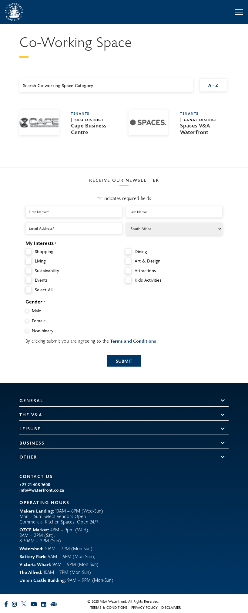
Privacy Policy (144, 607)
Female (39, 320)
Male (36, 310)
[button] (223, 401)
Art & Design (147, 261)
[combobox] (106, 85)
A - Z (213, 85)
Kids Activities (148, 280)
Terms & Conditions (109, 607)
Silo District (89, 119)
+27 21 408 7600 (34, 484)
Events (41, 280)
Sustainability (47, 270)
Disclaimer (171, 607)
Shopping (44, 251)
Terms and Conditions (133, 341)
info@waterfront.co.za (41, 490)
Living (40, 261)
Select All (43, 290)
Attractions (145, 270)
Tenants (80, 113)
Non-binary (42, 330)
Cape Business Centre (88, 129)
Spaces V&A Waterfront (195, 129)
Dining (141, 251)
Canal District (200, 119)
